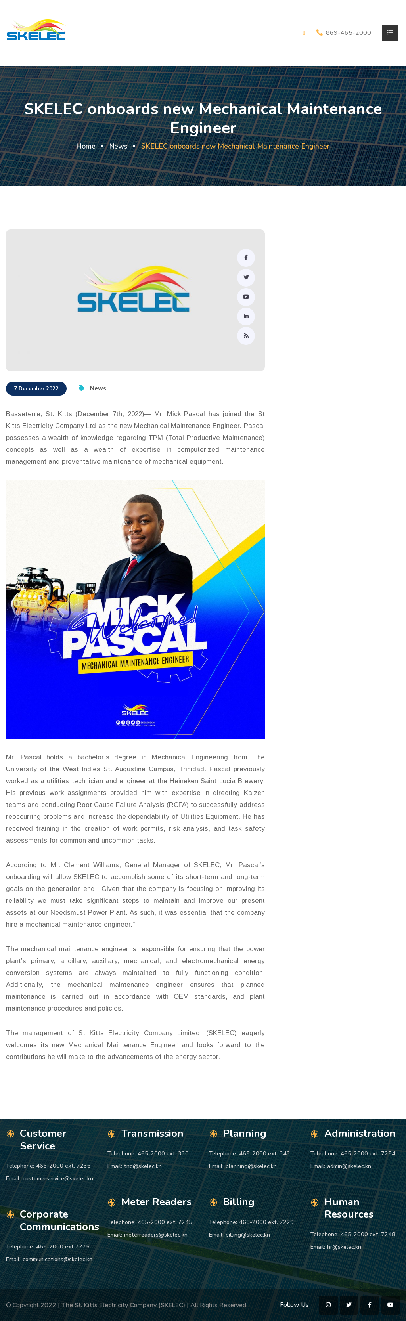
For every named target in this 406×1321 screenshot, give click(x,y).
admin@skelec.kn (349, 1166)
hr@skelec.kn (344, 1247)
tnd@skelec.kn (143, 1166)
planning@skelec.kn (251, 1166)
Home (85, 146)
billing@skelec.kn (248, 1235)
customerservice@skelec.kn (58, 1178)
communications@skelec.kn (57, 1259)
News (118, 146)
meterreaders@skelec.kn (156, 1235)
